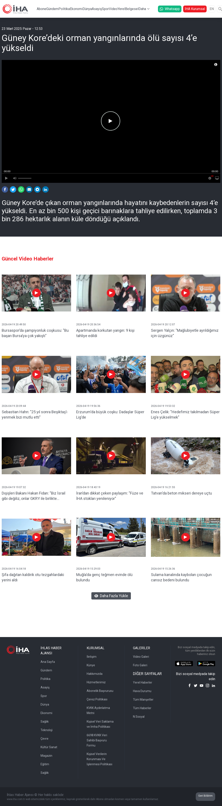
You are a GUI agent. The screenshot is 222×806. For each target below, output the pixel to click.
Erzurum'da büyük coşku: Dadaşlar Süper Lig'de (110, 414)
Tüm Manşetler (143, 699)
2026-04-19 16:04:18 (14, 568)
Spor (105, 9)
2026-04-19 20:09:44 (14, 405)
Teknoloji (47, 730)
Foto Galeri (140, 665)
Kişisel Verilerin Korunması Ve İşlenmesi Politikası (99, 759)
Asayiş (97, 9)
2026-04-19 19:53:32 (163, 405)
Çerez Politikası (97, 699)
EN (212, 9)
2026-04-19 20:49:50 (14, 324)
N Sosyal (139, 716)
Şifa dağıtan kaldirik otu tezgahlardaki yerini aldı (33, 577)
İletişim (91, 656)
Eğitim (45, 764)
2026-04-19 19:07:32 (14, 487)
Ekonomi (76, 9)
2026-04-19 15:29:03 (88, 568)
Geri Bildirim (205, 795)
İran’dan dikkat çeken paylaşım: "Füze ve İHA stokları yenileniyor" (109, 496)
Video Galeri (141, 656)
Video (113, 9)
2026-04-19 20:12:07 (163, 324)
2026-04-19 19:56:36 (88, 405)
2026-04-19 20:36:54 (88, 324)
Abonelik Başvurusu (100, 691)
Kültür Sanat (49, 747)
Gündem (52, 9)
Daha (142, 9)
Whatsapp (170, 9)
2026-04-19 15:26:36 (163, 568)
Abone (41, 9)
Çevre (44, 738)
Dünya (87, 9)
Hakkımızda (94, 673)
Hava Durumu (142, 691)
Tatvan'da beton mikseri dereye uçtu (181, 493)
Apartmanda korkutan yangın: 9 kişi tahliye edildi (105, 333)
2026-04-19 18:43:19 (88, 487)
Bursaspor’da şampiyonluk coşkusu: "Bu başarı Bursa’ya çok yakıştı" (35, 333)
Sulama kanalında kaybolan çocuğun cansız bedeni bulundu (181, 577)
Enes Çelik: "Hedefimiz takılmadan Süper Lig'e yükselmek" (185, 414)
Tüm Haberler (142, 708)
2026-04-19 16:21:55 (163, 487)
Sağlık (45, 721)
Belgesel (132, 9)
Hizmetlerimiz (96, 682)
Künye (91, 665)
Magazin (46, 755)
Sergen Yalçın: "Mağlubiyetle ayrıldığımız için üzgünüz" (185, 333)
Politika (64, 9)
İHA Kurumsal (195, 9)
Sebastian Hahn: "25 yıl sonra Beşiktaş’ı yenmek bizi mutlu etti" (34, 414)
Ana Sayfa (48, 661)
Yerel (121, 9)
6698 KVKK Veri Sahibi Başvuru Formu (97, 740)
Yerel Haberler (142, 682)
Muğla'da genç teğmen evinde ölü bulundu (104, 577)
